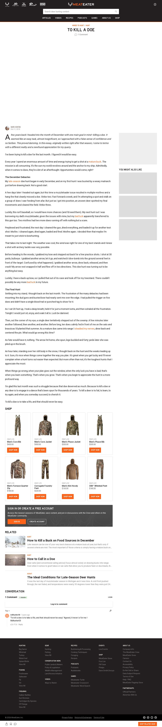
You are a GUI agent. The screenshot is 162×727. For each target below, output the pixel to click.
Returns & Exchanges (83, 717)
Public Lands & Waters (54, 664)
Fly (20, 680)
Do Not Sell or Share (131, 670)
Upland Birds (24, 661)
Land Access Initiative (53, 674)
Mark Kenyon (16, 127)
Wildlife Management (53, 671)
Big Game (23, 649)
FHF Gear (102, 664)
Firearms (22, 691)
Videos (47, 679)
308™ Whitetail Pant (98, 486)
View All (22, 664)
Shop (101, 655)
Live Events (103, 649)
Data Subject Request (131, 673)
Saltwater (23, 677)
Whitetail (22, 652)
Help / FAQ (127, 680)
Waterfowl (23, 658)
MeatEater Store (105, 658)
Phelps (101, 668)
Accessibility (128, 664)
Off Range (23, 704)
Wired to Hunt (78, 26)
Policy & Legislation (52, 668)
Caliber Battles (25, 695)
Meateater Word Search (80, 686)
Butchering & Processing (80, 649)
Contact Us (127, 661)
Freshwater (23, 674)
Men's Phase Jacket (71, 442)
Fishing (22, 670)
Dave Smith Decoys (106, 671)
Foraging (74, 655)
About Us (126, 646)
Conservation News (53, 661)
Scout (29, 574)
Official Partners (129, 692)
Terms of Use (128, 676)
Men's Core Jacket (43, 442)
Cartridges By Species (27, 701)
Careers (126, 658)
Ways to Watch (51, 683)
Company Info (128, 649)
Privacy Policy (128, 667)
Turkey (21, 655)
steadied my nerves (85, 328)
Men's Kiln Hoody (70, 486)
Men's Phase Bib (96, 442)
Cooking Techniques (79, 652)
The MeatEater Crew (131, 652)
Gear (47, 646)
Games (73, 676)
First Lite (102, 661)
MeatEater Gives (129, 655)
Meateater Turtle (78, 680)
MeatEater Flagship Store (133, 683)
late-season (15, 181)
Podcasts (75, 664)
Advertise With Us (130, 695)
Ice (20, 683)
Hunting (22, 646)
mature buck (95, 161)
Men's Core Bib (14, 442)
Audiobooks (75, 671)
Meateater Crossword (79, 683)
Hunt (88, 26)
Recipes (74, 646)
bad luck (79, 216)
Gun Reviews (24, 698)
